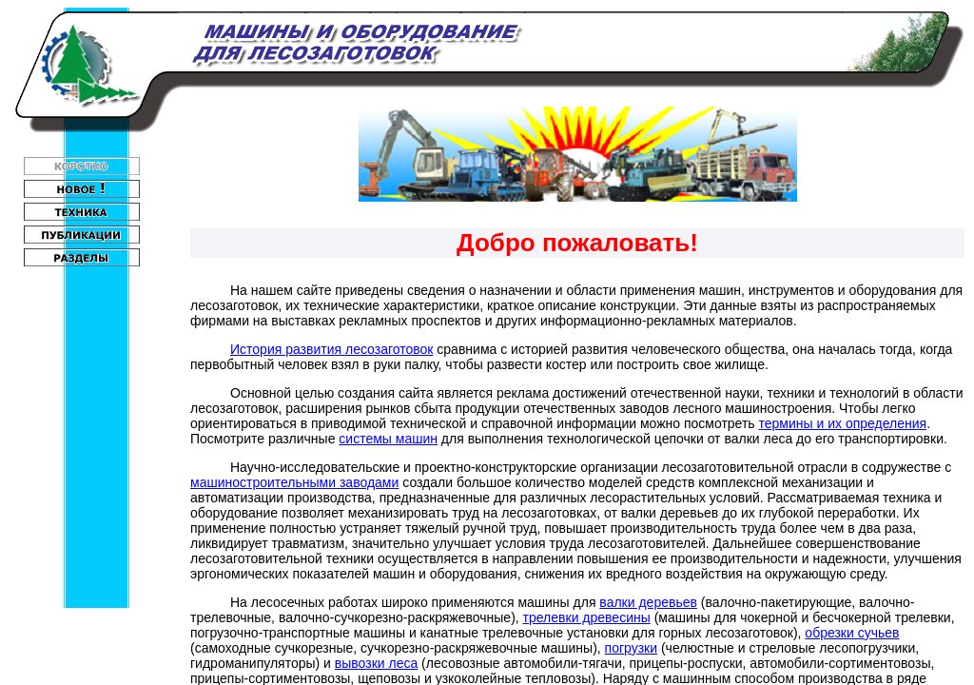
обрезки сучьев (852, 632)
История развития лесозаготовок (331, 349)
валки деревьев (648, 602)
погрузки (631, 648)
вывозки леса (376, 663)
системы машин (388, 438)
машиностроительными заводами (294, 482)
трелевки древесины (587, 617)
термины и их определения (843, 423)
